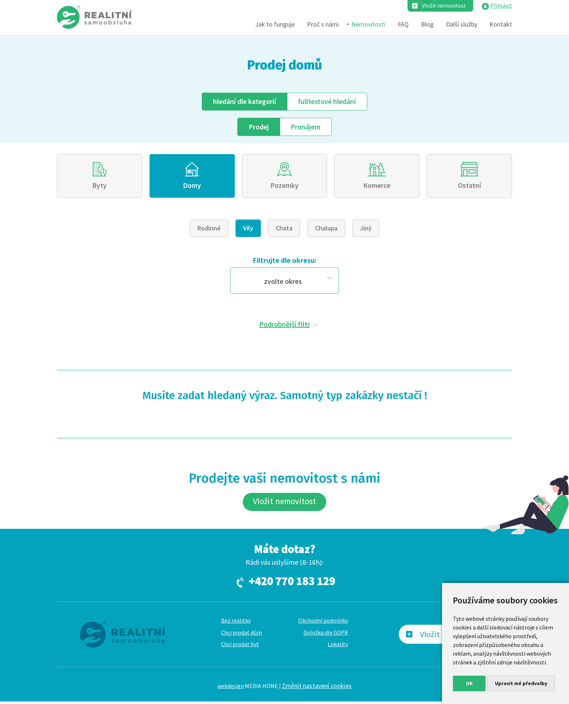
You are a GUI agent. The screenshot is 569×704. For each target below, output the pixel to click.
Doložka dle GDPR (325, 635)
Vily (248, 230)
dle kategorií (244, 101)
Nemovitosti (368, 24)
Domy (192, 186)
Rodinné (209, 230)
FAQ (403, 24)
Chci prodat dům (241, 635)
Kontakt (501, 24)
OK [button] (469, 683)
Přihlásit (501, 5)
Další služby (461, 24)
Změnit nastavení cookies (317, 688)
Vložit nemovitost (443, 5)
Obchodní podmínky (323, 623)
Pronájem (306, 127)
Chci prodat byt (240, 647)
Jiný (366, 230)
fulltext (327, 101)
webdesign (230, 688)
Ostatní (469, 186)
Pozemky (284, 186)
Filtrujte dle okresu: (284, 261)
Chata (284, 230)
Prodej (258, 127)
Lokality (338, 647)
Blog (427, 24)
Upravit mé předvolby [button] (521, 683)
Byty (99, 186)
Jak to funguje (275, 24)
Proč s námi (323, 24)
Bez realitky (236, 623)
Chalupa (326, 230)
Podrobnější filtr (284, 325)
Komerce (377, 186)
